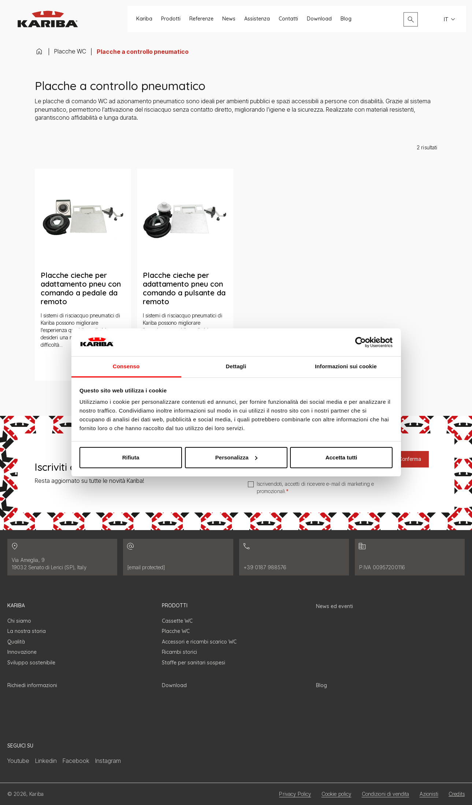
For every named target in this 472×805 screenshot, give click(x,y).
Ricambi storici (179, 652)
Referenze (201, 19)
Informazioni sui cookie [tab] (346, 366)
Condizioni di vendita (385, 794)
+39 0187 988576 (265, 567)
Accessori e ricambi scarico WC (199, 641)
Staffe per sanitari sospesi (193, 662)
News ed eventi (334, 606)
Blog (346, 19)
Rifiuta (131, 457)
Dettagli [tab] (236, 366)
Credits (457, 794)
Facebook (76, 760)
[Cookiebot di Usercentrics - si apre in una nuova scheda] (360, 342)
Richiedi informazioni (32, 685)
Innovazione (22, 652)
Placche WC (70, 51)
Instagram (108, 760)
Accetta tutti (341, 457)
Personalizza (236, 457)
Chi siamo (19, 621)
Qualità (16, 641)
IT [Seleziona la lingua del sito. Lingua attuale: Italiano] (450, 19)
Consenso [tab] (126, 366)
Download (319, 19)
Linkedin (46, 760)
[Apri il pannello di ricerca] (411, 19)
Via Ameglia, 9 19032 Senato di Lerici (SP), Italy (49, 563)
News (228, 19)
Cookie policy (337, 794)
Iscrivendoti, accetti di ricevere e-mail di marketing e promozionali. (315, 487)
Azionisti (429, 794)
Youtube (18, 760)
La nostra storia (26, 631)
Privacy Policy (295, 794)
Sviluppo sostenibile (31, 662)
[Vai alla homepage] (48, 19)
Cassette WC (177, 621)
